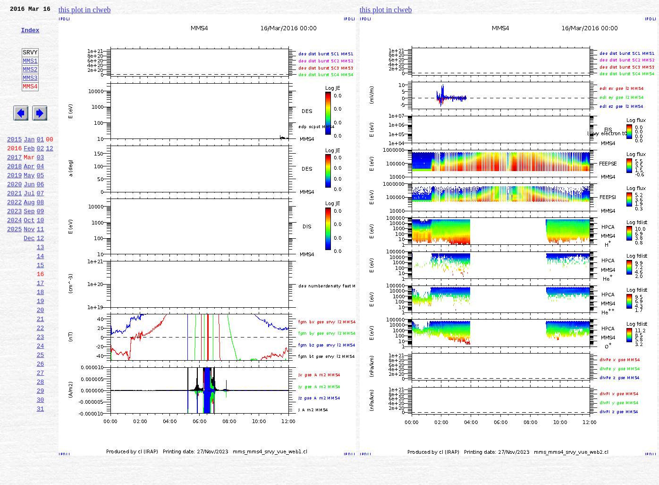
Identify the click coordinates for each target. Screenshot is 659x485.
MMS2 (30, 82)
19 (40, 349)
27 (40, 432)
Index (30, 35)
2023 (14, 245)
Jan (29, 161)
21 (40, 369)
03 (40, 182)
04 (40, 193)
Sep (29, 245)
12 (49, 172)
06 (40, 213)
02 (40, 172)
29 (40, 453)
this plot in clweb (85, 10)
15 (40, 307)
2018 (14, 193)
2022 (14, 234)
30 (40, 463)
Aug (29, 234)
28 (40, 442)
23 (40, 390)
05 (40, 203)
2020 (14, 213)
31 (40, 473)
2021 (14, 224)
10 (40, 255)
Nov (29, 265)
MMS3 (30, 91)
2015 (14, 161)
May (29, 203)
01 (40, 161)
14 (40, 297)
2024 (14, 255)
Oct (29, 255)
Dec (29, 276)
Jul (29, 224)
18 (40, 338)
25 (40, 411)
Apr (29, 193)
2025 (14, 265)
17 (40, 328)
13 (40, 286)
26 (40, 421)
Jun (29, 213)
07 (40, 224)
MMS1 (30, 72)
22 (40, 380)
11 (40, 265)
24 (40, 401)
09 (40, 245)
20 (40, 359)
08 (40, 234)
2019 (14, 203)
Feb (29, 172)
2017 (14, 182)
